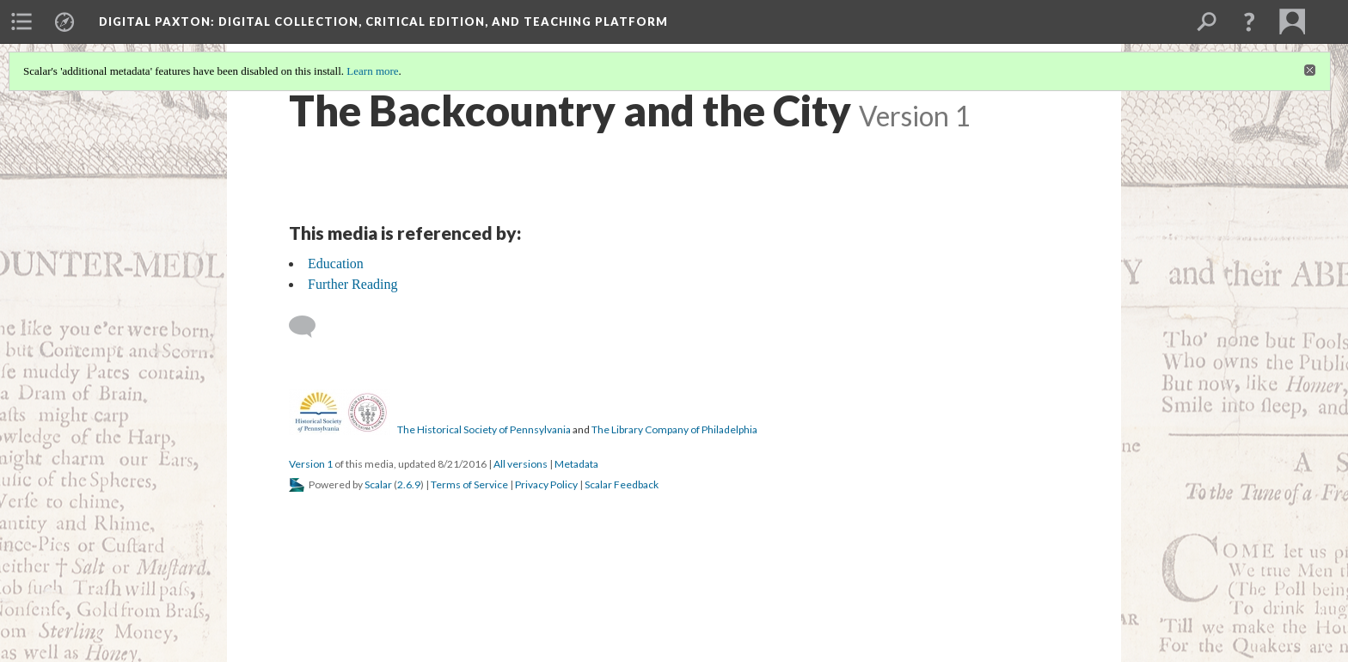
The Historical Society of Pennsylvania (484, 429)
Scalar (378, 484)
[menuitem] (21, 21)
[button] (1249, 21)
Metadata (576, 463)
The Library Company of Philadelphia (674, 429)
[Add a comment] (310, 327)
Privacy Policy (546, 484)
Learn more (372, 70)
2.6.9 (408, 484)
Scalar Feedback (622, 484)
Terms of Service (469, 484)
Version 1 (311, 463)
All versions (520, 463)
